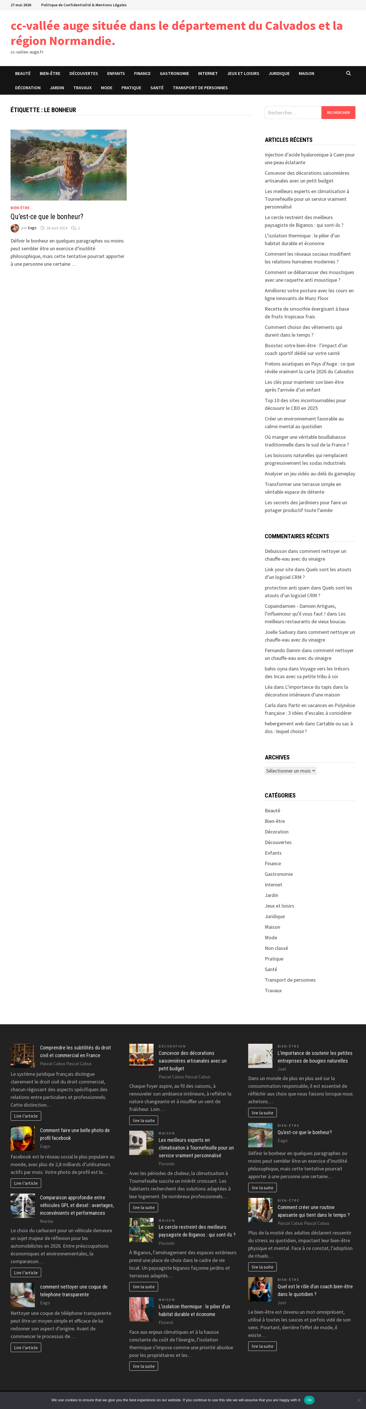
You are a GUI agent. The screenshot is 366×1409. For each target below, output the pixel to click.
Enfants (116, 73)
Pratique (131, 87)
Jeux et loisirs (243, 73)
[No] (359, 1400)
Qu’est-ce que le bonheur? (47, 217)
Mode (106, 87)
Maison (306, 73)
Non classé (276, 948)
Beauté (23, 73)
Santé (157, 87)
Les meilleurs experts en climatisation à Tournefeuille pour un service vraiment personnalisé (307, 199)
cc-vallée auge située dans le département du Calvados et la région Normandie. (177, 32)
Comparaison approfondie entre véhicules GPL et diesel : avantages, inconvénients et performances (77, 1205)
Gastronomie (174, 73)
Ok (309, 1400)
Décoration (28, 87)
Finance (142, 73)
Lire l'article (26, 1116)
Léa (268, 687)
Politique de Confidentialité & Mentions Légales (84, 4)
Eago (32, 228)
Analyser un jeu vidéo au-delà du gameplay (310, 473)
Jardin (57, 87)
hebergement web (284, 723)
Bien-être (50, 73)
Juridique (279, 73)
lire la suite (144, 1120)
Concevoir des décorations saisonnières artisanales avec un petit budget (193, 1060)
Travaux (82, 87)
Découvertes (83, 73)
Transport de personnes (200, 87)
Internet (208, 73)
